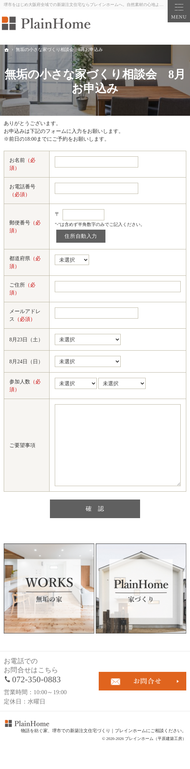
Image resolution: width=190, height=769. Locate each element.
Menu (179, 11)
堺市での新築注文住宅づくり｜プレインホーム (99, 730)
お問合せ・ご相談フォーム (142, 681)
